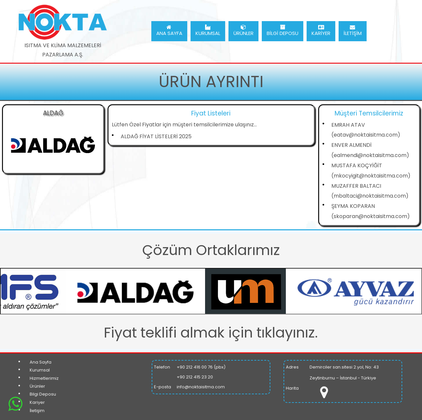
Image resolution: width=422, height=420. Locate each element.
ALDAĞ (53, 113)
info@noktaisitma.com (201, 387)
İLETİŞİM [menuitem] (353, 30)
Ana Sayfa (40, 362)
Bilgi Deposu (43, 394)
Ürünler (37, 386)
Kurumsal (40, 370)
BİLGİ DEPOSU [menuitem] (282, 30)
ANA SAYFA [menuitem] (169, 30)
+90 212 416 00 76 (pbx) (201, 367)
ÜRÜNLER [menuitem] (243, 30)
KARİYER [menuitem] (321, 30)
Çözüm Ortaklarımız (211, 250)
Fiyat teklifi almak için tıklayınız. (211, 332)
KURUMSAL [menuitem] (208, 30)
